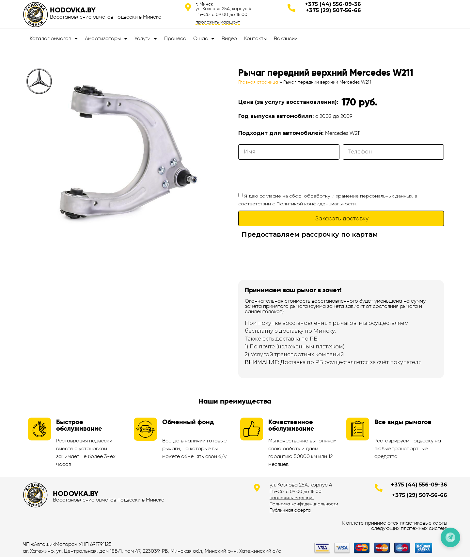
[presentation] (287, 175)
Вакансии (286, 38)
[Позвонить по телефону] (450, 537)
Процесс (175, 38)
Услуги (145, 38)
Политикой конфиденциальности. (316, 204)
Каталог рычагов (54, 38)
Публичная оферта (290, 510)
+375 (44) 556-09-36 (333, 4)
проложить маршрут (218, 21)
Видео (229, 38)
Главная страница (258, 82)
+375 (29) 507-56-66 (333, 10)
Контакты (255, 38)
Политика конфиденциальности (304, 503)
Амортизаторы (106, 38)
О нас (203, 38)
